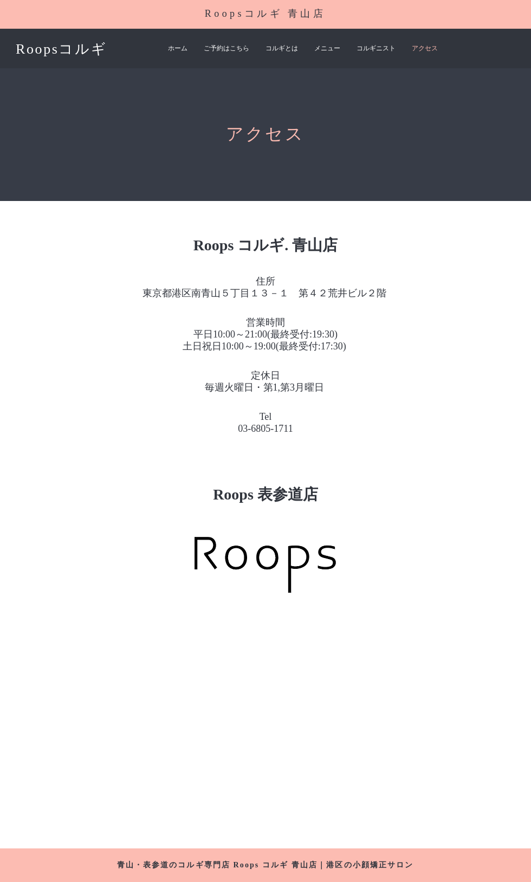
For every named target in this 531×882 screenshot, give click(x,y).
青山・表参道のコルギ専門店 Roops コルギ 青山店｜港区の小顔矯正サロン (265, 865)
